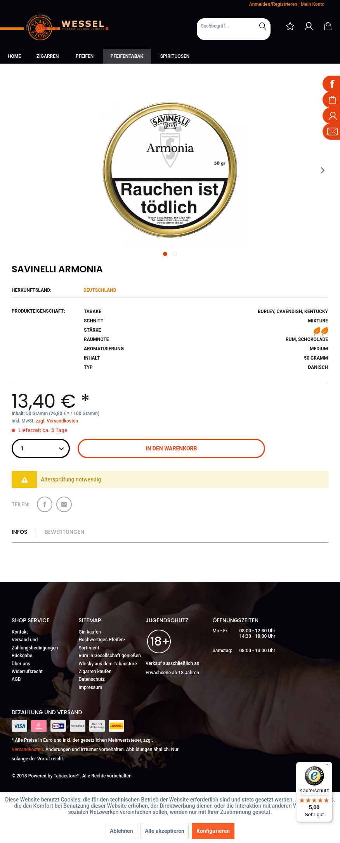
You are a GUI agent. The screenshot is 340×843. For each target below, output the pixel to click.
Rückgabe (22, 655)
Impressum (90, 687)
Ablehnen (121, 831)
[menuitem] (234, 29)
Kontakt (20, 632)
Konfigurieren (213, 831)
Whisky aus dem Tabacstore (108, 663)
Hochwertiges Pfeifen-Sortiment (102, 643)
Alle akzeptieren (164, 831)
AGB (16, 679)
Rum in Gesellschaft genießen (110, 655)
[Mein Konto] (309, 26)
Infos (19, 532)
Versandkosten (27, 749)
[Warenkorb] (327, 26)
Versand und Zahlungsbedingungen (35, 643)
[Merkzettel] (290, 26)
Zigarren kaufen (95, 671)
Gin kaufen (90, 632)
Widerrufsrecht (27, 671)
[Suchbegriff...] (234, 26)
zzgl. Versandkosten (57, 421)
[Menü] (327, 766)
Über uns (21, 663)
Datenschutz (92, 679)
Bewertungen (64, 532)
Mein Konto (312, 4)
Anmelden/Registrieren (273, 4)
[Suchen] (263, 26)
